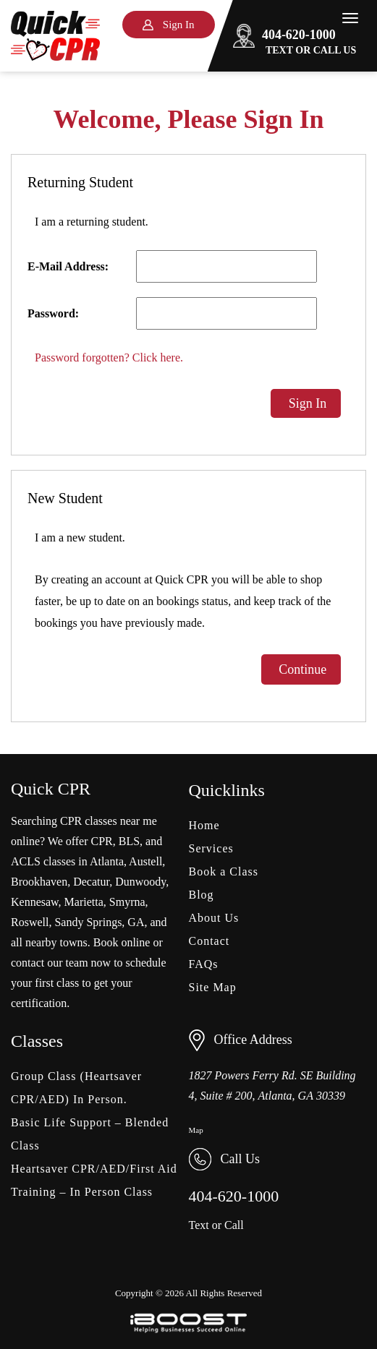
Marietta (83, 902)
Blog (201, 894)
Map (196, 1130)
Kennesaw (35, 902)
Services (211, 848)
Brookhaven (39, 881)
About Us (214, 918)
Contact (209, 941)
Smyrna (127, 902)
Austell (145, 861)
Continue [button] (301, 669)
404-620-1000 (284, 34)
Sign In (305, 403)
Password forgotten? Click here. (109, 357)
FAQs (204, 964)
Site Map (213, 987)
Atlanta (107, 861)
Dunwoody (140, 881)
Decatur (91, 881)
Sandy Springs (88, 922)
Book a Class (223, 871)
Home (204, 825)
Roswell (29, 922)
